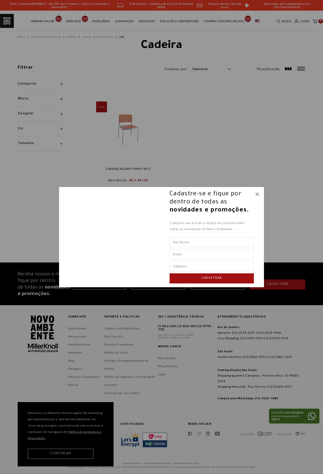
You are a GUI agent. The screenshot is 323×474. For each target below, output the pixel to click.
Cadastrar (211, 278)
